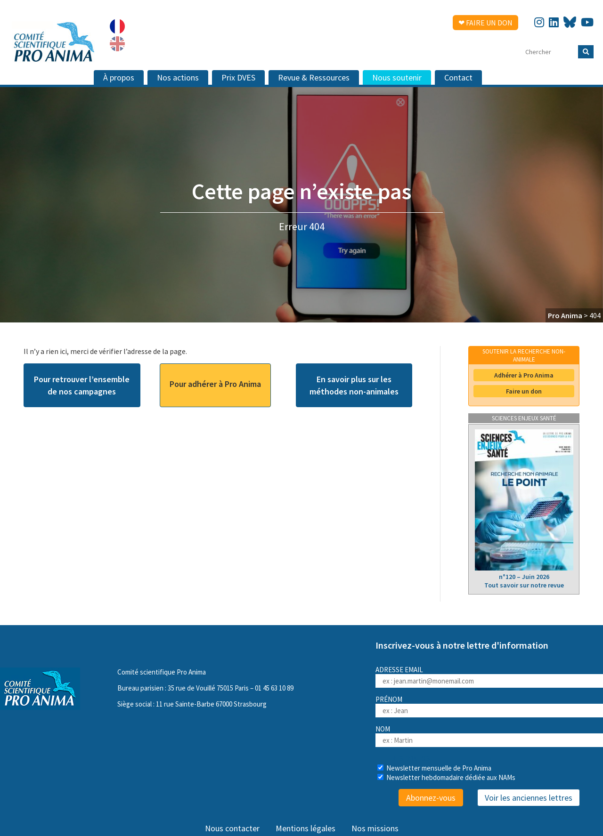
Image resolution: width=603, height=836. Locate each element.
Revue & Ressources (314, 77)
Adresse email (489, 676)
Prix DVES (238, 77)
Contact (458, 77)
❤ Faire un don (485, 22)
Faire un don (524, 391)
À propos (118, 77)
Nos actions (178, 77)
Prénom (388, 699)
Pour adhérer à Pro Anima (215, 383)
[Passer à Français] (117, 26)
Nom (382, 728)
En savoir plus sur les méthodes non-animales (354, 385)
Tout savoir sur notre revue (524, 585)
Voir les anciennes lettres (528, 797)
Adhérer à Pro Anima (524, 375)
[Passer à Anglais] (117, 43)
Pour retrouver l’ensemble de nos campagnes (82, 385)
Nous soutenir (397, 77)
